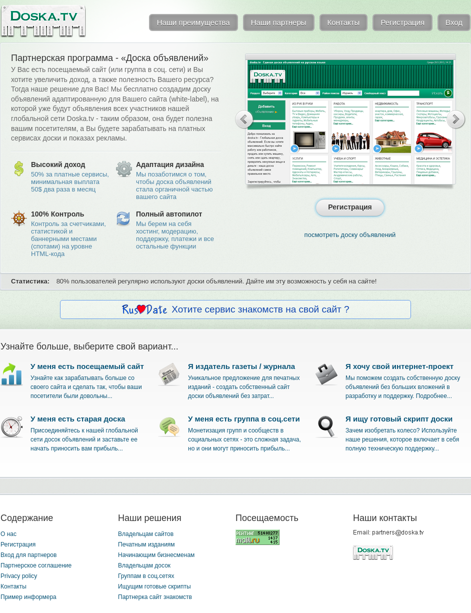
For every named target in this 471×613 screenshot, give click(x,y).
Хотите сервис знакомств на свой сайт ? (260, 309)
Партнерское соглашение (36, 565)
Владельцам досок (144, 565)
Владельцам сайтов (146, 534)
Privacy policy (18, 576)
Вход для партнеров (28, 555)
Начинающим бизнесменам (156, 555)
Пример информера (28, 597)
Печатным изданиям (146, 544)
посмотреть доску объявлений (350, 234)
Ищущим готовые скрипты (154, 586)
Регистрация (18, 544)
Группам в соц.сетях (146, 576)
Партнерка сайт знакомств (155, 597)
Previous (244, 120)
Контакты (13, 586)
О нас (8, 534)
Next (456, 120)
